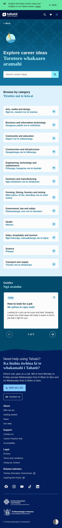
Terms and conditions (13, 458)
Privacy (7, 454)
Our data (8, 423)
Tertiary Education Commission (19, 473)
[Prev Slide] (9, 334)
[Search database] (54, 74)
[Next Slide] (53, 334)
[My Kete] (51, 14)
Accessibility (9, 443)
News (38, 6)
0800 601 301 (14, 388)
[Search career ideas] (31, 74)
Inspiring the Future (14, 478)
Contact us (13, 397)
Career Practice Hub (13, 439)
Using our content (12, 462)
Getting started (10, 415)
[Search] (45, 14)
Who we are (9, 410)
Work (7, 23)
